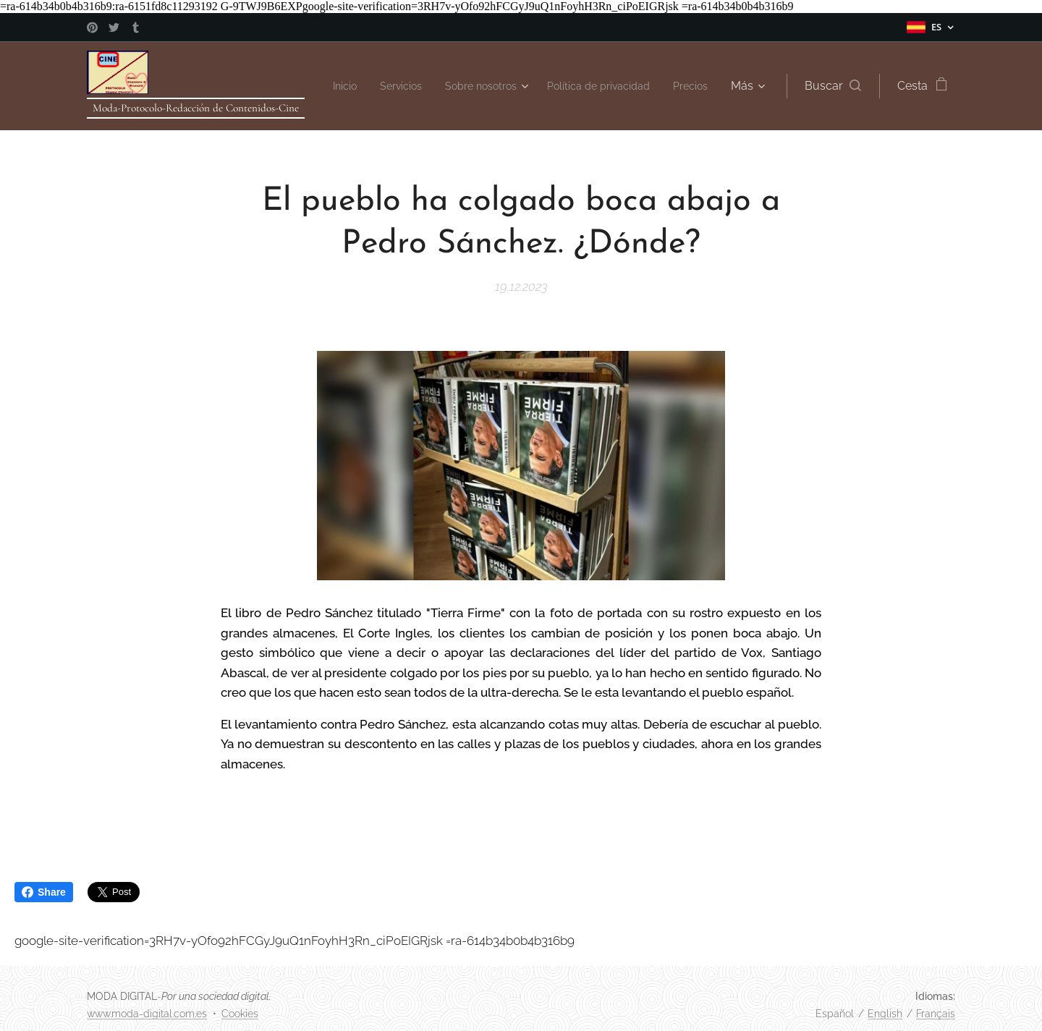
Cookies (239, 1013)
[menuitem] (375, 86)
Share (44, 892)
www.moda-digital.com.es (147, 1013)
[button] (833, 86)
